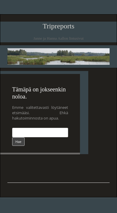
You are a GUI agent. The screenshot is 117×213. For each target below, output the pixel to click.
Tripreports (58, 26)
